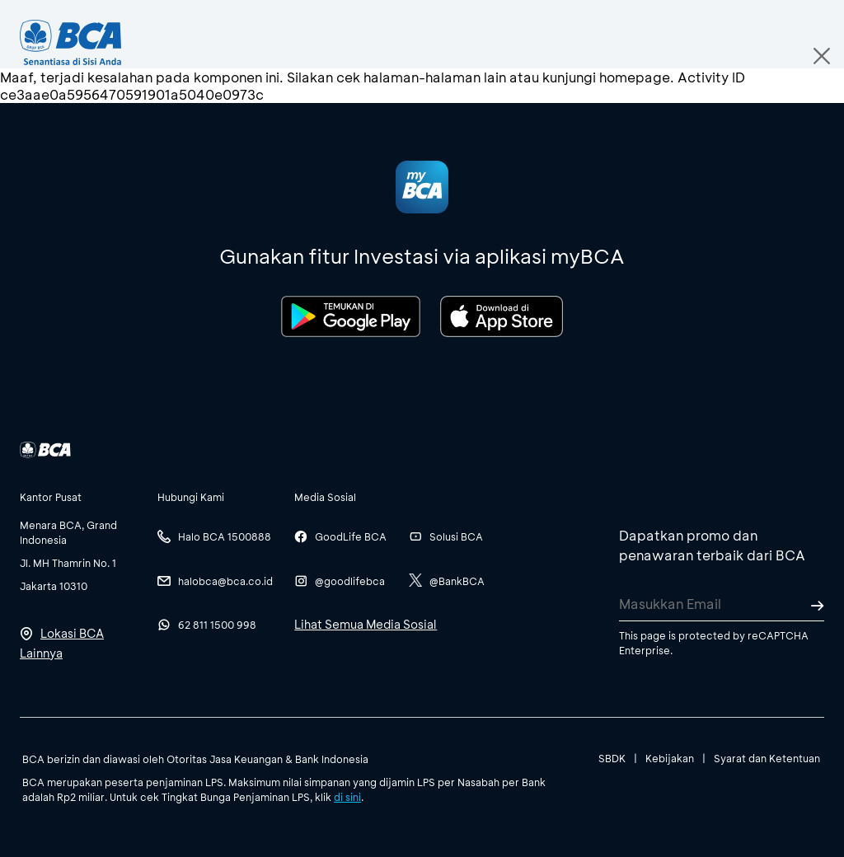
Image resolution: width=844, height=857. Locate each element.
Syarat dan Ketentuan (767, 758)
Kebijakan (669, 758)
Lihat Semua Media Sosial (365, 624)
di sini (347, 796)
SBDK (612, 758)
